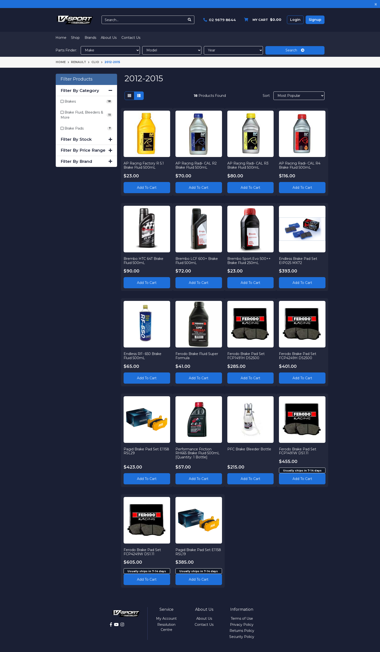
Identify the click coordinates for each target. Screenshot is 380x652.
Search (294, 50)
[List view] (139, 95)
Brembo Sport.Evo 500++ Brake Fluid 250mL (249, 260)
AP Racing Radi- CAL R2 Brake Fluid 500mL (196, 165)
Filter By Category (86, 90)
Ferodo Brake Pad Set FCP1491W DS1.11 (297, 451)
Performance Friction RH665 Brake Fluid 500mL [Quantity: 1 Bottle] (197, 453)
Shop (75, 37)
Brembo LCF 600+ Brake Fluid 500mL (196, 260)
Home (60, 37)
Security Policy (241, 637)
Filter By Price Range (86, 150)
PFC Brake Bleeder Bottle (249, 449)
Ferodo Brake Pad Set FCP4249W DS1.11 (142, 552)
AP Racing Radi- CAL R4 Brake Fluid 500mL (299, 165)
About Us (109, 37)
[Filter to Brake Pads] (86, 128)
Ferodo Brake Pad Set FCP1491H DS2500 (246, 356)
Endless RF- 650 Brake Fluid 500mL (142, 356)
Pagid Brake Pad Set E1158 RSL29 (146, 451)
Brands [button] (90, 37)
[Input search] (143, 20)
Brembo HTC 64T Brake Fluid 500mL (143, 260)
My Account (166, 618)
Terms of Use (242, 618)
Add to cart (302, 479)
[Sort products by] (299, 95)
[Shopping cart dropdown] (261, 20)
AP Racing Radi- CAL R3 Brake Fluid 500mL (248, 165)
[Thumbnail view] (129, 95)
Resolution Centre (166, 627)
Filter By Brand (86, 161)
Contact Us (130, 37)
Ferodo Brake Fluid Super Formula (196, 356)
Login (295, 19)
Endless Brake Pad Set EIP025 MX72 (298, 260)
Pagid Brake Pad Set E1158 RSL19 (198, 552)
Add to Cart (147, 187)
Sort (266, 95)
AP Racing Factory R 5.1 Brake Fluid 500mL (144, 165)
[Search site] (189, 20)
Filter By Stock (86, 139)
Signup (315, 19)
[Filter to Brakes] (86, 101)
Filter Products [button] (77, 79)
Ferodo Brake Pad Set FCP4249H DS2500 (297, 356)
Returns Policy (242, 630)
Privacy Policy (241, 624)
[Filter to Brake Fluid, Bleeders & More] (86, 115)
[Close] (375, 4)
